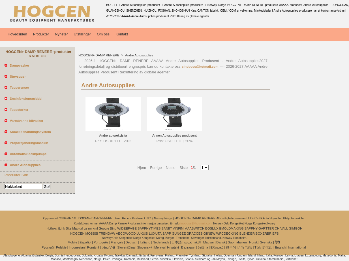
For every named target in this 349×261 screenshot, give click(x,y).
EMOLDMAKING (231, 228)
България (188, 247)
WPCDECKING (227, 233)
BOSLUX (212, 228)
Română (93, 247)
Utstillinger (82, 34)
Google (104, 228)
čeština (203, 247)
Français (117, 242)
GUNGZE (179, 233)
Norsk (253, 242)
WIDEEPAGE (127, 228)
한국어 (231, 247)
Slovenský (144, 247)
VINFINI (178, 228)
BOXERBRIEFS (267, 233)
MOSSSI (91, 233)
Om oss (103, 34)
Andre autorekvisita (113, 135)
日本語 (177, 242)
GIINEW (209, 233)
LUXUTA (155, 233)
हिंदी (277, 242)
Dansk (221, 242)
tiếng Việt (108, 247)
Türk (257, 247)
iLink (61, 228)
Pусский (48, 247)
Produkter (41, 34)
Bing (113, 228)
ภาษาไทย (245, 247)
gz (85, 228)
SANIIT (166, 228)
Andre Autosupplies (139, 55)
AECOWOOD (126, 233)
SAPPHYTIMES (149, 228)
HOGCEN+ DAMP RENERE (99, 55)
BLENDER (247, 233)
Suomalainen (237, 242)
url (81, 228)
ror (90, 228)
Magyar (208, 242)
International (297, 247)
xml (95, 228)
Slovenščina (126, 247)
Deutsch (132, 242)
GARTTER (266, 228)
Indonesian (77, 247)
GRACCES (195, 233)
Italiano (145, 242)
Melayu (159, 247)
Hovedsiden (17, 34)
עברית (268, 247)
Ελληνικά (217, 247)
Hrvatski (173, 247)
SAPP (166, 233)
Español (85, 242)
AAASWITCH (194, 228)
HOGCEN (77, 233)
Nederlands (161, 242)
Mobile (72, 242)
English (280, 247)
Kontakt (121, 34)
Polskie (61, 247)
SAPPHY (251, 228)
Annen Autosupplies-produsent (174, 135)
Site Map (72, 228)
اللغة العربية (192, 242)
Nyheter (61, 34)
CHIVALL (281, 228)
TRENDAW (107, 233)
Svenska (266, 242)
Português (101, 242)
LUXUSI (142, 233)
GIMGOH (295, 228)
